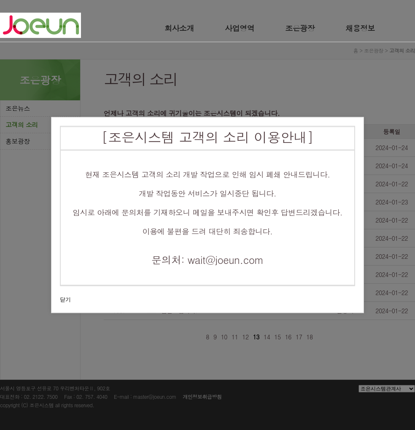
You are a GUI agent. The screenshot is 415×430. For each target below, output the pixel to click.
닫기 (65, 299)
